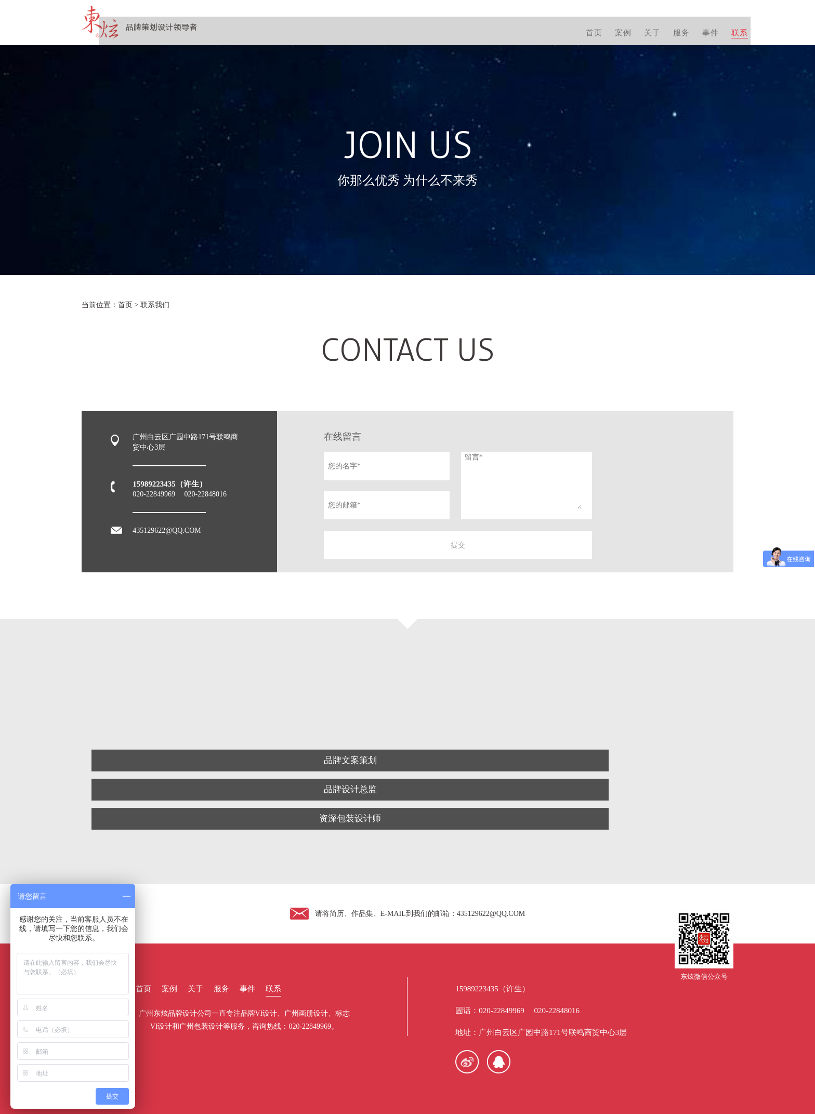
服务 (664, 26)
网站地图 (576, 1082)
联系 (724, 26)
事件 (694, 26)
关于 (634, 26)
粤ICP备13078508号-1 (520, 1082)
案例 (604, 26)
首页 (574, 26)
